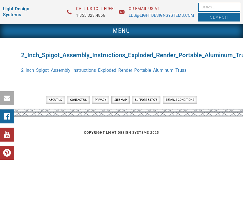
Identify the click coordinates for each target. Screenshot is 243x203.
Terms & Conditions (180, 99)
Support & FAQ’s (146, 99)
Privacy (100, 99)
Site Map (120, 99)
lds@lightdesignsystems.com (161, 15)
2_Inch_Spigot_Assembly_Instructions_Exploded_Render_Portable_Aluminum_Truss (104, 70)
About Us (55, 99)
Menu (121, 30)
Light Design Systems (16, 11)
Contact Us (78, 99)
